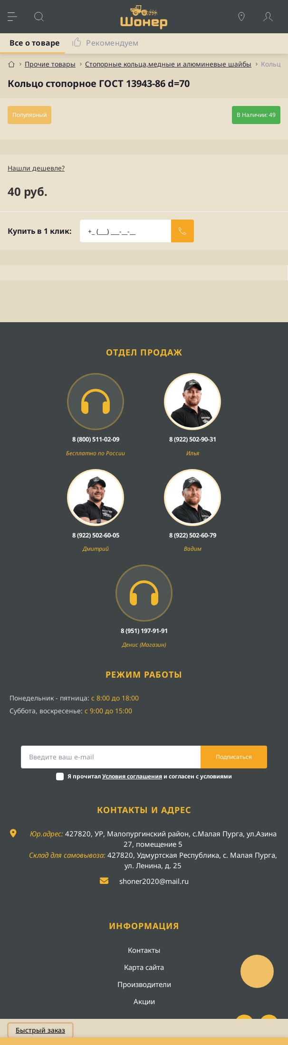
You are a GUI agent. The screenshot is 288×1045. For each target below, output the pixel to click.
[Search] (43, 16)
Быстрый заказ (40, 1030)
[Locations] (246, 16)
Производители (144, 984)
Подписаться (234, 757)
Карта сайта (144, 967)
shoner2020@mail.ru (154, 881)
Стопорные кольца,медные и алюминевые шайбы (168, 63)
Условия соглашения (132, 776)
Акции (144, 1001)
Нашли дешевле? (36, 168)
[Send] (182, 231)
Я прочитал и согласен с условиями (149, 776)
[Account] (272, 16)
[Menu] (17, 16)
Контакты (144, 950)
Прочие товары (50, 63)
